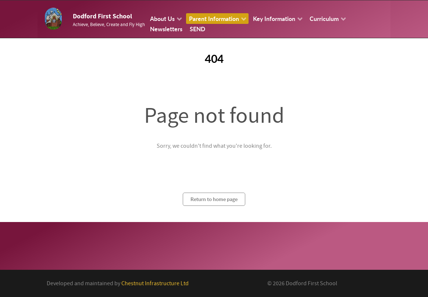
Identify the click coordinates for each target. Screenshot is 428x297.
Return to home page (214, 199)
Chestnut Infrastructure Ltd (155, 283)
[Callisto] (53, 18)
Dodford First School (102, 16)
